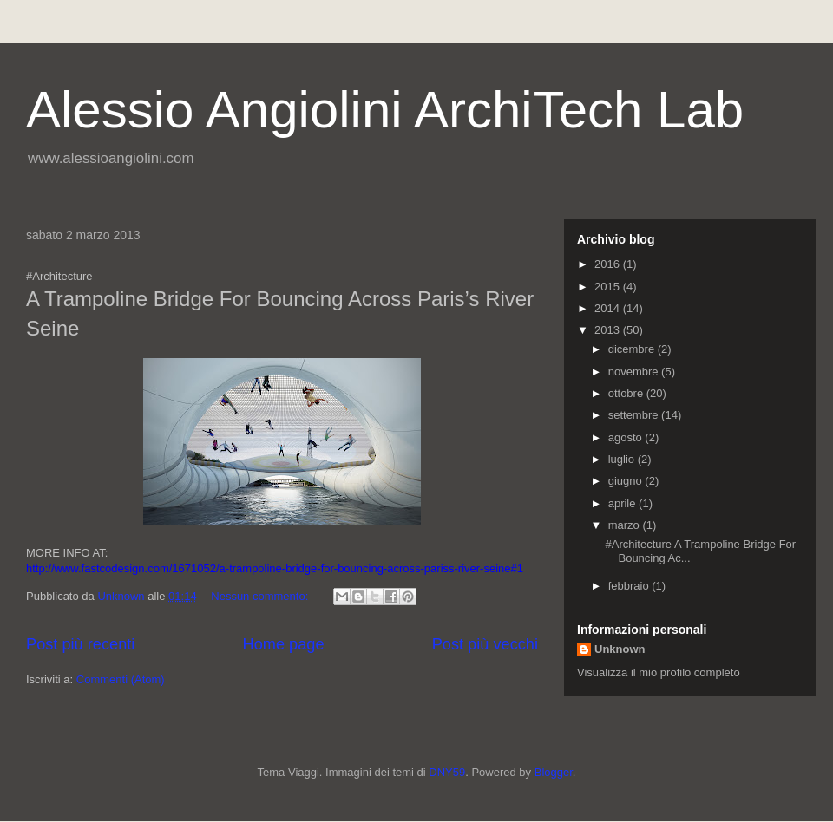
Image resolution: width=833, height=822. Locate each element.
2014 (608, 308)
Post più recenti (80, 644)
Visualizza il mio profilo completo (658, 672)
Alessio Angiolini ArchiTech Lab (385, 110)
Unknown (620, 649)
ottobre (627, 393)
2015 (608, 286)
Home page (284, 644)
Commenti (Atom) (120, 679)
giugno (627, 480)
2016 (608, 264)
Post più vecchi (485, 644)
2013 (608, 329)
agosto (627, 437)
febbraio (630, 585)
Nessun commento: (261, 596)
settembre (634, 414)
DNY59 (447, 772)
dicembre (633, 349)
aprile (623, 503)
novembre (634, 371)
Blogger (554, 772)
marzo (625, 525)
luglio (623, 459)
